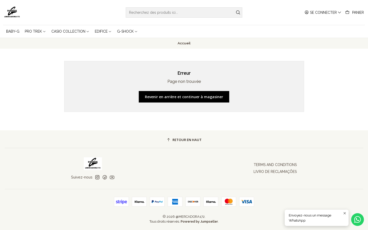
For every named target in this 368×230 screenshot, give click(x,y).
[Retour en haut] (184, 139)
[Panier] (354, 12)
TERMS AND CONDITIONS (275, 165)
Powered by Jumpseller (199, 221)
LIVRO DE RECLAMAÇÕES (275, 172)
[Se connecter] (323, 12)
